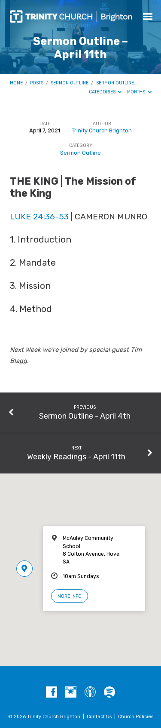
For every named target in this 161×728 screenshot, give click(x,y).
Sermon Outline (69, 83)
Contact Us (99, 716)
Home (16, 83)
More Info (70, 596)
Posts (36, 83)
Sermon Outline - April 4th (85, 415)
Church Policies (135, 716)
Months (139, 92)
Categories (105, 92)
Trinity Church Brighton (102, 130)
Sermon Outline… (116, 83)
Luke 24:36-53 (39, 217)
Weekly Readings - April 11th (76, 456)
